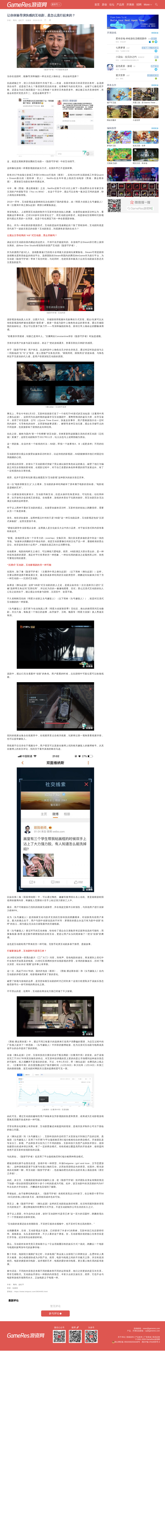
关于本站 (121, 1337)
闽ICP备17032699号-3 (151, 1342)
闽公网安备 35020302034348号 (126, 1342)
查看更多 (155, 33)
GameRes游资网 (153, 1339)
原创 (104, 4)
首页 (97, 4)
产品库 (120, 4)
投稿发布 (130, 1337)
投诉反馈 (156, 1337)
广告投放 (147, 1337)
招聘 (139, 4)
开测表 (130, 4)
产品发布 (138, 1337)
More (148, 4)
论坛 (111, 4)
